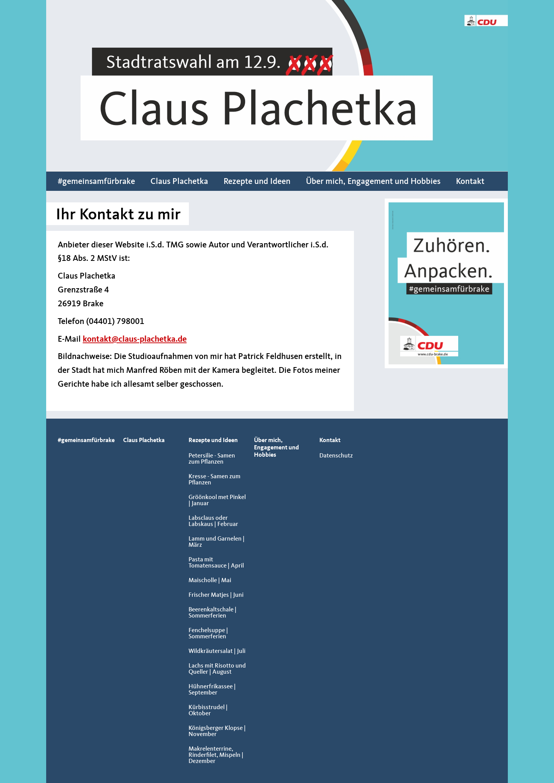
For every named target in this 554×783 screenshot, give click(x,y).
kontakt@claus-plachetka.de (135, 339)
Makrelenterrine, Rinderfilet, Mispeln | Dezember (216, 755)
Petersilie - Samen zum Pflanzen (212, 459)
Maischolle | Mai (210, 581)
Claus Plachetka (179, 181)
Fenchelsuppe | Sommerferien (208, 634)
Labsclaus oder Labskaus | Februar (213, 521)
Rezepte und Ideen (257, 181)
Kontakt (470, 181)
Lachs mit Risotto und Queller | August (217, 669)
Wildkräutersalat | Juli (217, 651)
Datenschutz (336, 456)
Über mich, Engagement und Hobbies (373, 181)
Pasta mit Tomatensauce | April (216, 563)
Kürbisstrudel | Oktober (208, 711)
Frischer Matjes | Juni (216, 595)
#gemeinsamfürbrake (96, 181)
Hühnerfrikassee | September (212, 690)
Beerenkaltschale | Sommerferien (213, 613)
